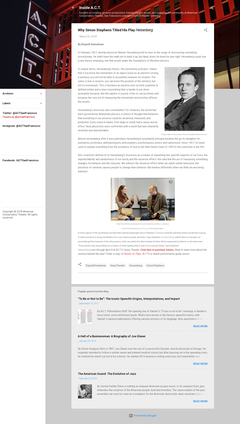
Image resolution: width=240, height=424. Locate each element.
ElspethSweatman (96, 265)
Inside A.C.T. (90, 7)
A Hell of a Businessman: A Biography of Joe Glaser (112, 336)
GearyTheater (117, 265)
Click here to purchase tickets (157, 249)
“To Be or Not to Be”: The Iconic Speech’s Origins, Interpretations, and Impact (129, 298)
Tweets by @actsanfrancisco (19, 116)
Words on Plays (132, 253)
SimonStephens (155, 265)
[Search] (212, 9)
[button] (206, 30)
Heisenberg (135, 265)
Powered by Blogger (143, 415)
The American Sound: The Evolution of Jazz (107, 373)
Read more (200, 326)
